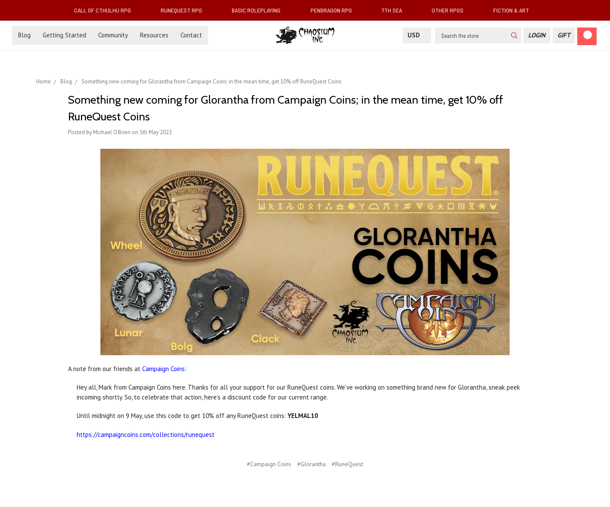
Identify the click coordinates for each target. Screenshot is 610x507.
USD (417, 35)
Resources (154, 35)
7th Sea (395, 10)
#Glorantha (311, 464)
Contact (191, 35)
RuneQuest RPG (185, 10)
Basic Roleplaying (259, 10)
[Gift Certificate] (564, 35)
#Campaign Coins (269, 464)
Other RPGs (451, 10)
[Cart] (587, 36)
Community (113, 35)
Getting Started (64, 35)
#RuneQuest (347, 464)
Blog (24, 35)
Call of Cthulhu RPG (106, 10)
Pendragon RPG (335, 10)
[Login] (536, 35)
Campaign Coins (163, 369)
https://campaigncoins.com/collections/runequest (146, 434)
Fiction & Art (514, 10)
